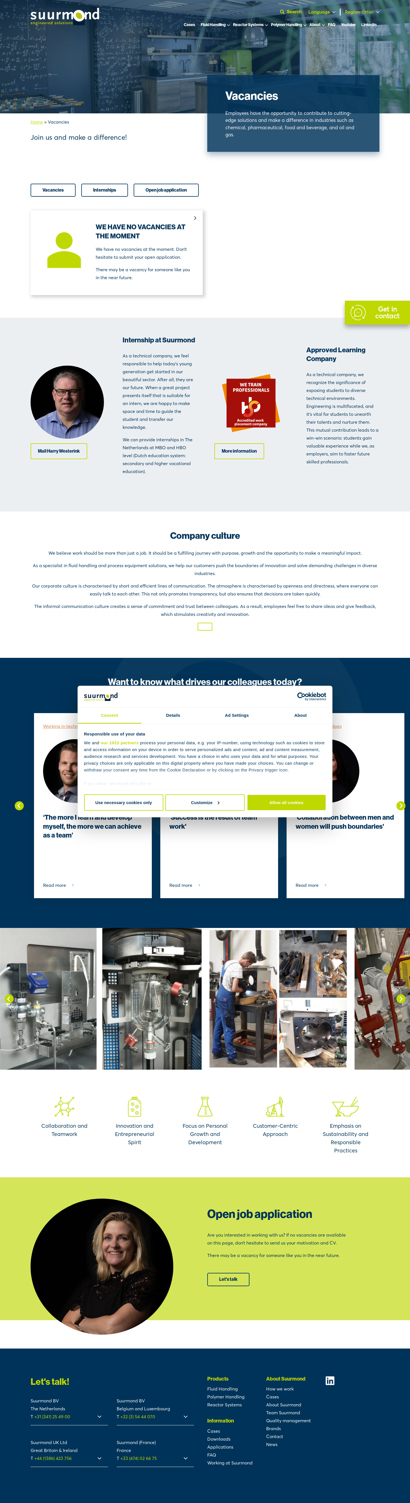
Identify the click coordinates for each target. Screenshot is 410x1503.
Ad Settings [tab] (237, 715)
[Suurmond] (65, 23)
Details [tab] (173, 715)
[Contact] (377, 313)
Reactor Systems (248, 24)
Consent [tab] (109, 715)
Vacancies (53, 190)
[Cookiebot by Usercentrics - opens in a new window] (301, 696)
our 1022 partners (120, 742)
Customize (205, 802)
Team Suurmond (283, 1412)
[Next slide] (400, 805)
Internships (104, 190)
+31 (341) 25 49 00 (52, 1416)
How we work (280, 1389)
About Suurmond (283, 1404)
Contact (274, 1436)
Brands (273, 1428)
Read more (54, 885)
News (271, 1444)
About (315, 24)
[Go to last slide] (19, 805)
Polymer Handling (286, 24)
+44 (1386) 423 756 (53, 1458)
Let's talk (228, 1279)
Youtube (348, 24)
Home (37, 122)
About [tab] (300, 715)
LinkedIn (369, 24)
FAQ (331, 24)
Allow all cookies (286, 802)
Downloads (218, 1439)
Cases (189, 24)
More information (239, 451)
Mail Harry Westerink (59, 451)
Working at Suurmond (230, 1463)
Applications (220, 1447)
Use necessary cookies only (123, 802)
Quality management (288, 1420)
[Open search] (293, 12)
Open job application (166, 190)
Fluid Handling (213, 24)
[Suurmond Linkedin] (352, 1381)
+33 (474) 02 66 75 (138, 1458)
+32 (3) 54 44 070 (137, 1416)
